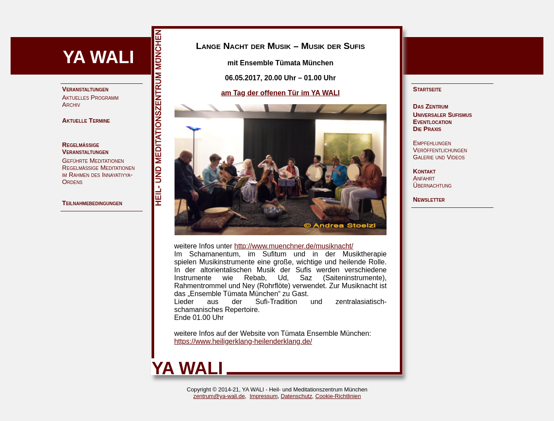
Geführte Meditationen (93, 160)
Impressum (263, 396)
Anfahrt (424, 178)
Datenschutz (296, 396)
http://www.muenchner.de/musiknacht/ (293, 246)
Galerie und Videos (439, 157)
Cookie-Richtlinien (338, 396)
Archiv (71, 104)
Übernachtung (432, 185)
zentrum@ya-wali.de (219, 396)
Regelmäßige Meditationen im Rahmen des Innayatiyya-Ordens (98, 174)
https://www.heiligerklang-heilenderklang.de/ (243, 341)
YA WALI (98, 57)
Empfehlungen (432, 143)
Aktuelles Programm (90, 97)
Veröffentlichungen (440, 150)
